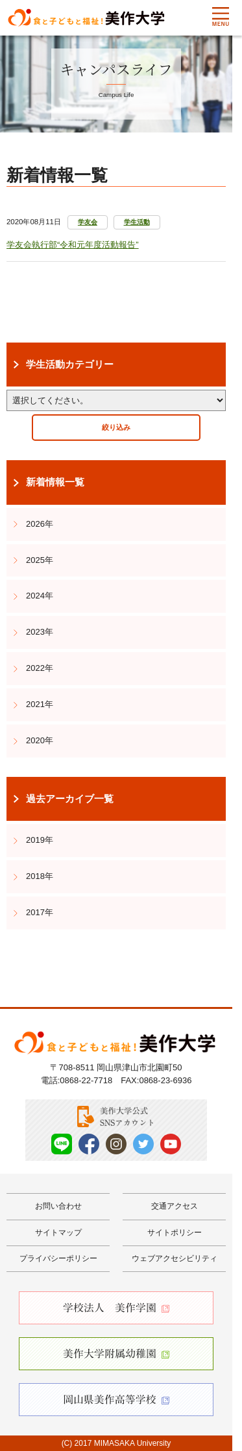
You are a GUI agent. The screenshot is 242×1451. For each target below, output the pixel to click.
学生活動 (137, 222)
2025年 (39, 560)
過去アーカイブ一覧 (70, 799)
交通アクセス (174, 1206)
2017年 (39, 912)
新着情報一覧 (55, 482)
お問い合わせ (58, 1206)
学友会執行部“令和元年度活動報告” (72, 244)
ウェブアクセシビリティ (174, 1258)
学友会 (87, 222)
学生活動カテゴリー (70, 364)
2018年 (39, 876)
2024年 (39, 595)
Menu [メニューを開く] (220, 17)
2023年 (39, 632)
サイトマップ (58, 1232)
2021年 (39, 704)
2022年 (39, 668)
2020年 (39, 740)
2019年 (39, 840)
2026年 (39, 524)
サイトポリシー (174, 1232)
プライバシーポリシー (58, 1258)
